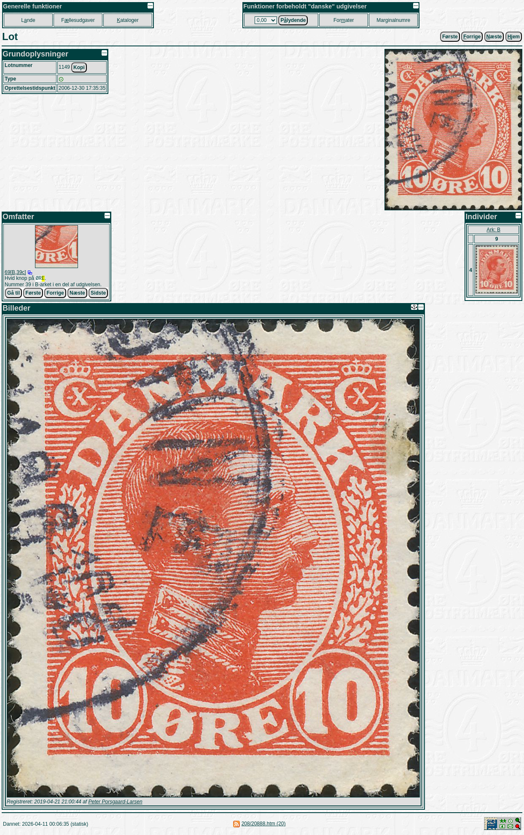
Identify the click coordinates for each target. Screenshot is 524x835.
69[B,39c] (15, 272)
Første (450, 37)
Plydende (293, 20)
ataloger (127, 20)
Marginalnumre (393, 20)
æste (494, 37)
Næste (77, 294)
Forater (343, 20)
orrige (472, 37)
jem (514, 37)
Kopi (79, 67)
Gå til (13, 294)
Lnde (28, 20)
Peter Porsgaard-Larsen (115, 802)
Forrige (55, 294)
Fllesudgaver (77, 20)
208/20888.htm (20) (264, 824)
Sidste (98, 294)
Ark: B (493, 230)
